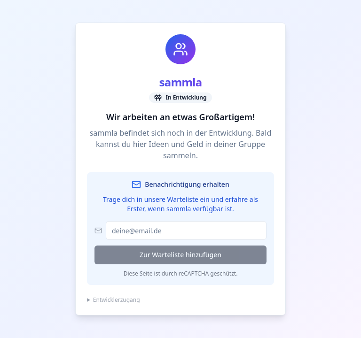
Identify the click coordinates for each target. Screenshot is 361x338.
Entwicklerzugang (116, 300)
